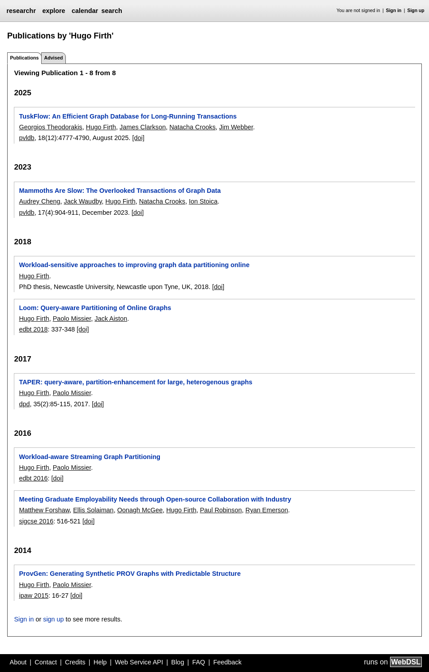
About (18, 662)
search (111, 10)
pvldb (26, 137)
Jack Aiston (110, 318)
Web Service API (139, 662)
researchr (21, 10)
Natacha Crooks (192, 127)
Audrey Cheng (39, 201)
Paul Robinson (221, 510)
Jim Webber (236, 127)
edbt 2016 (33, 478)
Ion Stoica (203, 201)
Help (100, 662)
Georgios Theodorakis (50, 127)
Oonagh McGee (140, 510)
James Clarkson (143, 127)
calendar (85, 10)
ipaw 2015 (33, 595)
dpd (24, 404)
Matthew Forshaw (44, 510)
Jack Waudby (83, 201)
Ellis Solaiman (93, 510)
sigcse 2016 (36, 521)
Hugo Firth (101, 127)
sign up (53, 619)
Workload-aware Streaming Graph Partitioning (89, 456)
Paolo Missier (72, 318)
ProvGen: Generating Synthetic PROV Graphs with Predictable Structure (129, 573)
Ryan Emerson (266, 510)
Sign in (394, 10)
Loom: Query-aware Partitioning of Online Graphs (95, 307)
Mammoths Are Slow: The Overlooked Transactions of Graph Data (119, 190)
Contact (45, 662)
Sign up (416, 10)
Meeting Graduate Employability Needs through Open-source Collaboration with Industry (155, 499)
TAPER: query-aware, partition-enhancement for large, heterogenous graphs (135, 382)
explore (53, 10)
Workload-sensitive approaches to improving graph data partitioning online (134, 264)
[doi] (138, 137)
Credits (75, 662)
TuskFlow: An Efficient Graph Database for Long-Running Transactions (127, 116)
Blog (177, 662)
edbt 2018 (33, 329)
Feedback (227, 662)
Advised (53, 57)
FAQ (198, 662)
